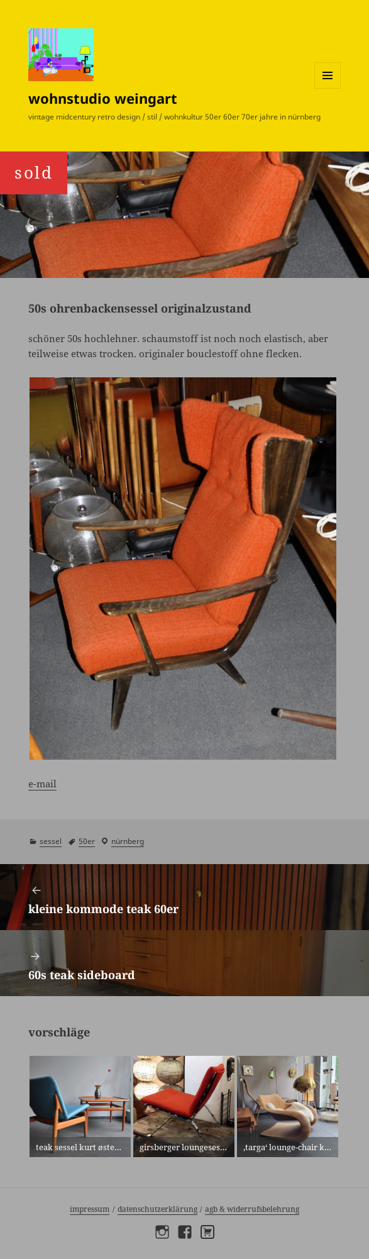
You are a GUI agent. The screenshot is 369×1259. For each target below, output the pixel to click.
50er (87, 841)
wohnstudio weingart (102, 98)
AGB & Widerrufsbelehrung (252, 1209)
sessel (51, 841)
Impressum (89, 1209)
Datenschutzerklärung (157, 1209)
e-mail (42, 783)
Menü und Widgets (328, 88)
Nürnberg (127, 841)
